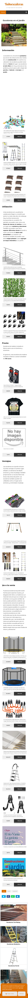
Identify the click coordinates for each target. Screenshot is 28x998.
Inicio (3, 12)
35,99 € (8, 725)
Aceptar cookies (10, 993)
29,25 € (8, 391)
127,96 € (8, 168)
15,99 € (8, 304)
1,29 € (8, 454)
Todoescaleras (14, 4)
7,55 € (8, 884)
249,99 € (8, 661)
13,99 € (8, 820)
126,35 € (8, 578)
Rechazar (22, 993)
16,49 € (8, 422)
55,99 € (8, 336)
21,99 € (8, 200)
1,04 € (8, 515)
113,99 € (8, 272)
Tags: (4, 891)
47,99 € (8, 136)
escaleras (15, 891)
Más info (20, 136)
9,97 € (8, 852)
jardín (9, 891)
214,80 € (8, 693)
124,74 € (8, 789)
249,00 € (8, 547)
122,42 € (8, 757)
